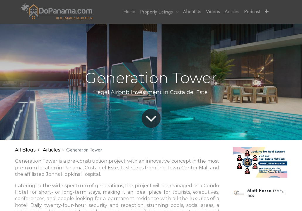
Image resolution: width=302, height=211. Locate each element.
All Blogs (25, 150)
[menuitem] (129, 11)
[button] (266, 11)
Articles (51, 150)
